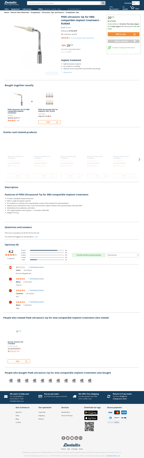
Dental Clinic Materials (20, 12)
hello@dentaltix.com (113, 456)
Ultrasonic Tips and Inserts (53, 12)
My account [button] (114, 9)
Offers (40, 9)
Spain (81, 449)
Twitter (68, 438)
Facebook (63, 438)
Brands (54, 9)
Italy (68, 449)
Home (6, 12)
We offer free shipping (89, 394)
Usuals (125, 9)
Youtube (72, 438)
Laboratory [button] (27, 9)
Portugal (74, 449)
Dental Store (65, 412)
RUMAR (68, 27)
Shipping (41, 416)
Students (47, 9)
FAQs (17, 416)
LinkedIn (76, 438)
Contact (18, 422)
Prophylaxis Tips (72, 12)
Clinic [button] (7, 9)
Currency (128, 3)
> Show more (67, 72)
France (63, 449)
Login (36, 237)
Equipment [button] (16, 9)
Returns (41, 419)
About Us (19, 412)
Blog (59, 9)
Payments (42, 412)
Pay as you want (51, 394)
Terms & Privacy (67, 416)
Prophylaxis (35, 12)
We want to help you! (19, 394)
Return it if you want (122, 394)
